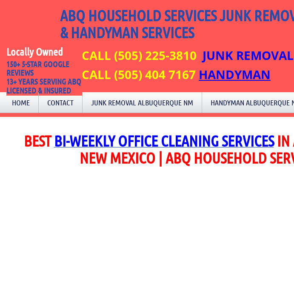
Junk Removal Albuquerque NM (142, 102)
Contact (60, 102)
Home (21, 102)
